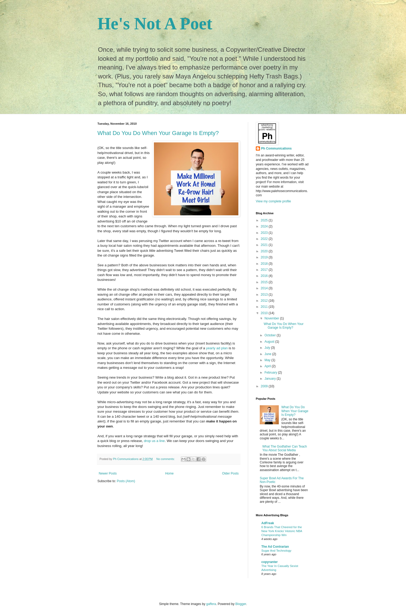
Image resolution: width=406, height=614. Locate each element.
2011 (265, 307)
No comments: (166, 458)
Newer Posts (108, 473)
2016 (265, 276)
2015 (265, 282)
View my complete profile (273, 201)
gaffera (211, 604)
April (268, 366)
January (271, 378)
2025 (265, 220)
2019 (265, 257)
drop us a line (154, 441)
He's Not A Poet (154, 23)
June (268, 354)
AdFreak (267, 523)
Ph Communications (276, 148)
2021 (265, 245)
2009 (265, 386)
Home (169, 473)
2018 (265, 264)
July (268, 348)
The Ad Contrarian (275, 546)
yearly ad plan (217, 348)
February (271, 372)
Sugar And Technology (276, 550)
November (272, 318)
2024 (265, 226)
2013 (265, 294)
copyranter (269, 562)
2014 (265, 288)
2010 (265, 313)
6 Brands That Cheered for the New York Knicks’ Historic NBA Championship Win (281, 531)
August (270, 341)
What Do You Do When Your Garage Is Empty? (158, 133)
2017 (265, 270)
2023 (265, 233)
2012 (265, 301)
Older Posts (230, 473)
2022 (265, 239)
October (271, 335)
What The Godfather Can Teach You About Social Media (284, 448)
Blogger (240, 604)
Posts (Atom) (126, 481)
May (268, 360)
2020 (265, 251)
